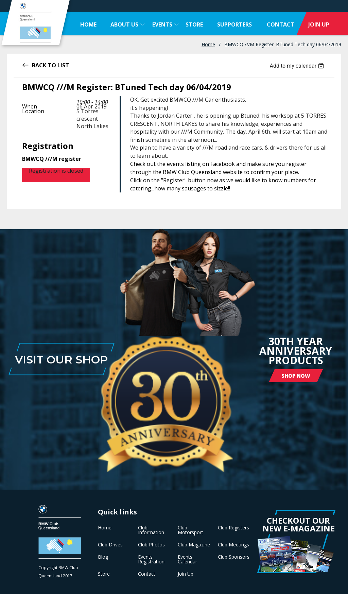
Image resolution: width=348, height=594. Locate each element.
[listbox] (297, 66)
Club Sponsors (233, 557)
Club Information (151, 530)
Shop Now (295, 375)
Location (33, 111)
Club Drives (110, 544)
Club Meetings (233, 544)
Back (39, 65)
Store (104, 574)
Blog (103, 557)
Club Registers (233, 527)
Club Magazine (194, 544)
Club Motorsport (190, 530)
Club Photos (151, 544)
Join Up (185, 574)
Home (208, 44)
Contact (146, 574)
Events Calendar (187, 559)
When (29, 106)
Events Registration (151, 559)
